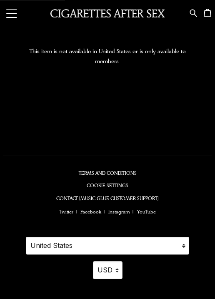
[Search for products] (194, 12)
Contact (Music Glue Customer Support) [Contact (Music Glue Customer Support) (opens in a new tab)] (107, 198)
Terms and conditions (108, 173)
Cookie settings (107, 185)
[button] (11, 13)
